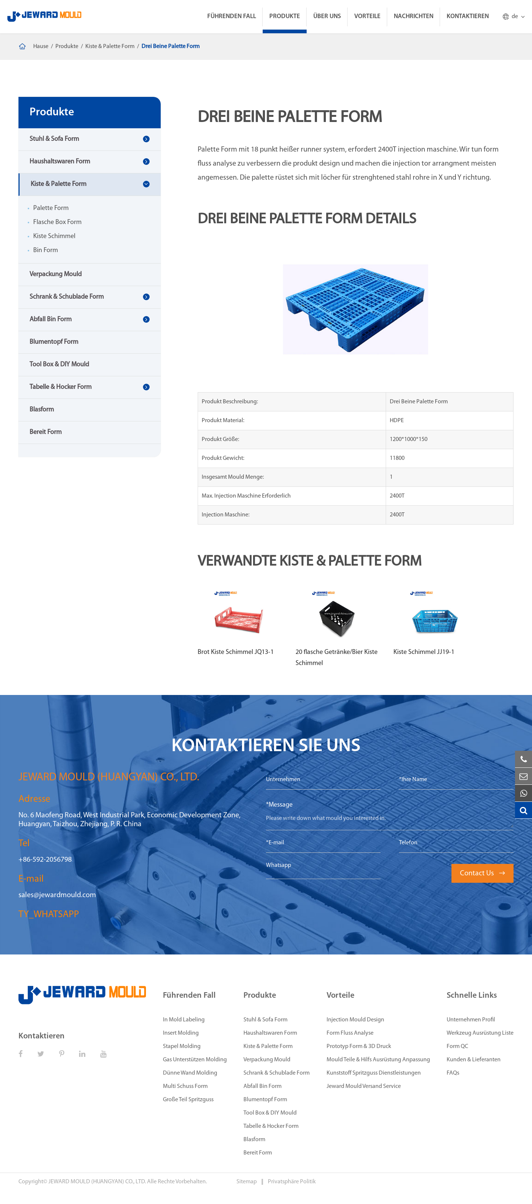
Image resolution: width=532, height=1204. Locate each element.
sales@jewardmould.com (57, 895)
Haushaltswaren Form (60, 161)
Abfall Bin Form (51, 319)
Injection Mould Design (355, 1020)
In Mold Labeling (184, 1020)
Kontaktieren (468, 16)
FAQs (453, 1073)
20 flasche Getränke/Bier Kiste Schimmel (337, 658)
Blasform (42, 409)
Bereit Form (46, 432)
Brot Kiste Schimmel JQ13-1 (236, 652)
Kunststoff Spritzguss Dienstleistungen (374, 1073)
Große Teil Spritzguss (188, 1100)
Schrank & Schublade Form (67, 297)
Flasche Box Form (57, 222)
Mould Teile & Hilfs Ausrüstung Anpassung (378, 1060)
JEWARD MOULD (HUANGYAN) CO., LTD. (97, 1182)
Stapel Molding (182, 1046)
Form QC (457, 1046)
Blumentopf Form (54, 342)
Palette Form (51, 208)
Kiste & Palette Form (109, 47)
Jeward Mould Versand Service (364, 1086)
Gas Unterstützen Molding (195, 1060)
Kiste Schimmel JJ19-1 (423, 652)
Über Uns (327, 16)
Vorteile (367, 16)
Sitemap (247, 1182)
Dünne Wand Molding (190, 1073)
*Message (279, 804)
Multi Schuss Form (185, 1086)
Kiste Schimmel (54, 236)
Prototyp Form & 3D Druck (359, 1046)
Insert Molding (181, 1033)
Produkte (284, 16)
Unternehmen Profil (471, 1020)
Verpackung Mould (56, 274)
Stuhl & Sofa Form (54, 139)
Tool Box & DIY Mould (59, 364)
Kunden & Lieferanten (474, 1060)
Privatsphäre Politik (292, 1182)
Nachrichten (413, 16)
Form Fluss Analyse (350, 1033)
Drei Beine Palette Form (170, 47)
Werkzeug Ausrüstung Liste (480, 1033)
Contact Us (482, 873)
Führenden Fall (231, 16)
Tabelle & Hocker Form (61, 387)
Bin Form (45, 250)
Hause (40, 47)
